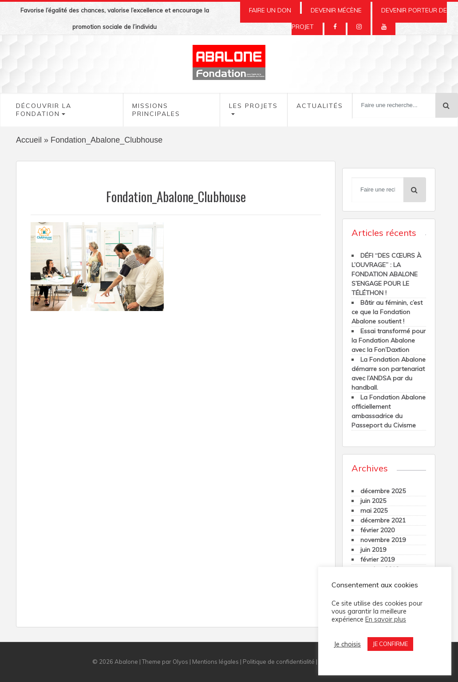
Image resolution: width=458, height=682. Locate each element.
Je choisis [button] (347, 644)
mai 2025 (373, 510)
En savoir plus (385, 619)
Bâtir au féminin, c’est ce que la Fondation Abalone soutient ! (386, 312)
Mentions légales (215, 661)
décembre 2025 (383, 491)
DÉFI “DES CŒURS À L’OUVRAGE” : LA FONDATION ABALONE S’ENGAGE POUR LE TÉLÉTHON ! (386, 274)
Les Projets (253, 106)
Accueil (29, 140)
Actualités (319, 106)
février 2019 (377, 559)
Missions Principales (156, 110)
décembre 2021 (383, 520)
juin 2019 (373, 550)
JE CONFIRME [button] (390, 643)
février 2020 (377, 530)
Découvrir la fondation (43, 110)
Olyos (180, 661)
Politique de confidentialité (279, 661)
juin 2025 (373, 501)
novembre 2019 (383, 540)
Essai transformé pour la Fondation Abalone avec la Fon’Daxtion (388, 340)
